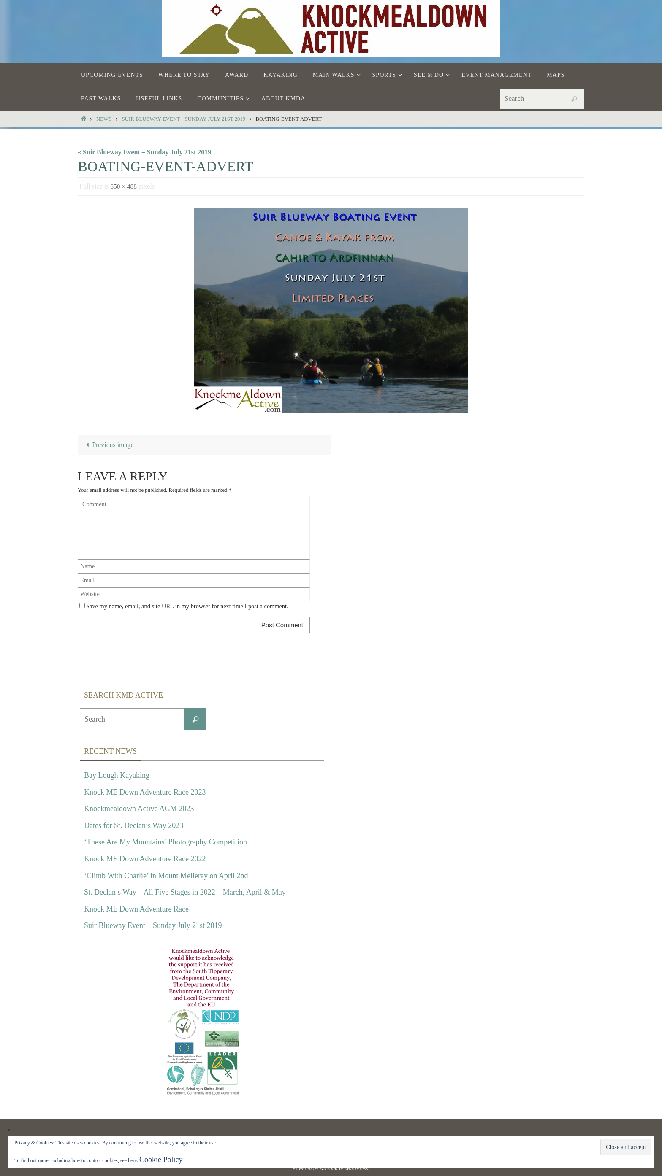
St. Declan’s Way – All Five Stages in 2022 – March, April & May (185, 892)
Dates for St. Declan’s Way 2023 (133, 825)
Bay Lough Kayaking (116, 775)
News (103, 119)
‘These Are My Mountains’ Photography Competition (165, 842)
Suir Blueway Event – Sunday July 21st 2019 (153, 926)
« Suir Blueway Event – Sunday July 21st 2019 (144, 152)
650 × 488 (124, 186)
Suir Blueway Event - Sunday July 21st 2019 (184, 119)
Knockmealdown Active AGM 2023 (139, 808)
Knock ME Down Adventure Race (136, 909)
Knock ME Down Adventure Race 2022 (145, 859)
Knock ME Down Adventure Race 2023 (145, 792)
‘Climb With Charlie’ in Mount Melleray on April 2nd (166, 875)
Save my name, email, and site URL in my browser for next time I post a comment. (187, 606)
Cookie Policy (161, 1159)
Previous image (108, 445)
